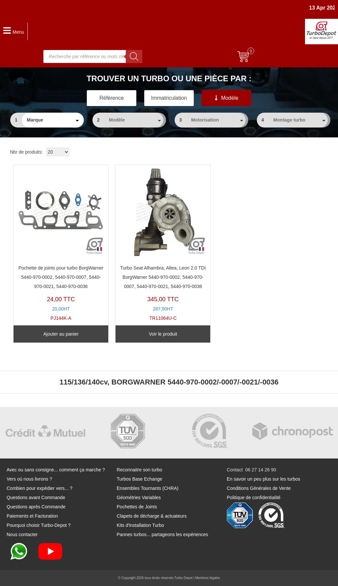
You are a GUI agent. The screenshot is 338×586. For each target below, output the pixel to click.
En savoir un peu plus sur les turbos (263, 479)
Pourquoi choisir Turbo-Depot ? (39, 525)
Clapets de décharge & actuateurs (152, 516)
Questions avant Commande (36, 497)
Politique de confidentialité (254, 497)
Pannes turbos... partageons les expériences (162, 534)
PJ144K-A (61, 244)
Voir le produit (163, 334)
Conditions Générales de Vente (259, 488)
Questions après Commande (36, 506)
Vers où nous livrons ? (29, 479)
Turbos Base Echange (139, 479)
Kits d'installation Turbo (140, 525)
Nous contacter (22, 534)
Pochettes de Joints (137, 506)
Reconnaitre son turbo (139, 469)
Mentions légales (207, 578)
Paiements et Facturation (32, 516)
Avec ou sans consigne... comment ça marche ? (56, 469)
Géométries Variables (139, 497)
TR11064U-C (163, 244)
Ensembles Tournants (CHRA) (148, 488)
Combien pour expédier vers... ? (39, 488)
